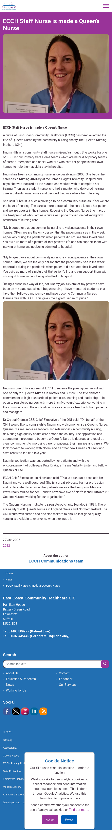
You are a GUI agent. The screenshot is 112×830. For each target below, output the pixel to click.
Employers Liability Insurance (21, 778)
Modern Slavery (12, 786)
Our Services (68, 684)
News (10, 684)
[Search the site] (56, 664)
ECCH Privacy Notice (15, 763)
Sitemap (7, 740)
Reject (69, 819)
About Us (12, 673)
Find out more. (79, 809)
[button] (105, 664)
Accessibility (10, 747)
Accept (50, 819)
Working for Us (16, 690)
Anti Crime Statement (15, 794)
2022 (6, 545)
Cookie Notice (11, 755)
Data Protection (12, 771)
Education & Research (21, 679)
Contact (64, 673)
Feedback (66, 679)
